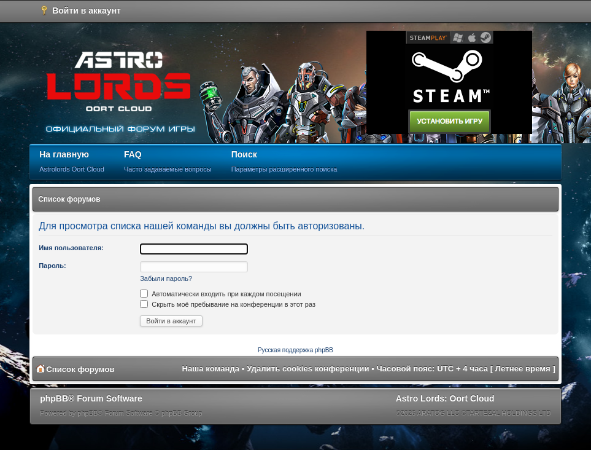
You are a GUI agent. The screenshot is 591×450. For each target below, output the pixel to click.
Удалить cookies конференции (308, 368)
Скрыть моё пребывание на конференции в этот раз (227, 304)
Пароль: (52, 265)
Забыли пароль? (166, 278)
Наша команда (210, 368)
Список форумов (69, 199)
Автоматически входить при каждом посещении (220, 294)
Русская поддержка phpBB (295, 350)
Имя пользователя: (71, 247)
